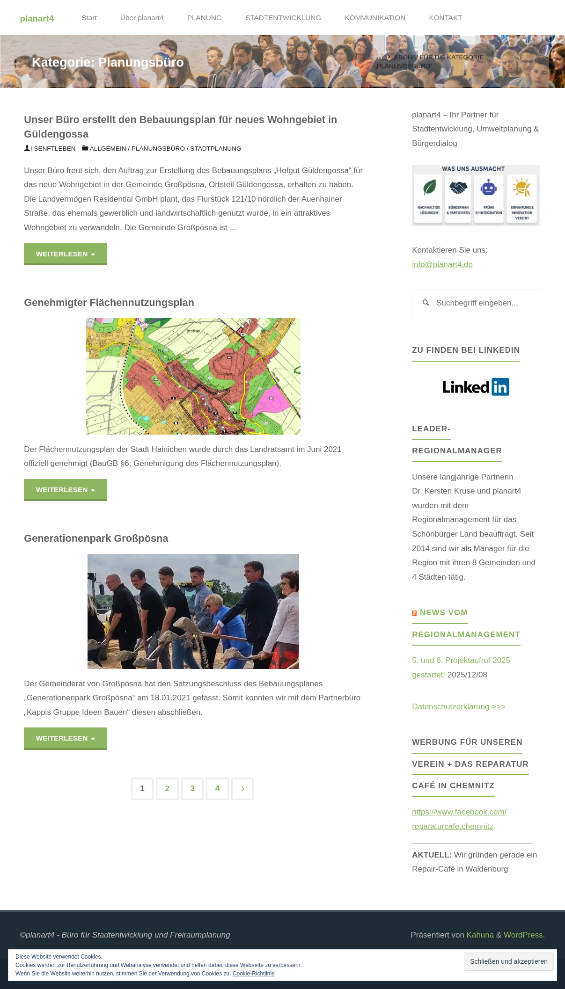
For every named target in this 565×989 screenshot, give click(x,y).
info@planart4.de (442, 264)
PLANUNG (204, 18)
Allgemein (108, 148)
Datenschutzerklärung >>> (459, 706)
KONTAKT (445, 18)
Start (88, 18)
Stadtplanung (215, 148)
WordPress (523, 935)
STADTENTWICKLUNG (283, 18)
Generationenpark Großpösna (96, 539)
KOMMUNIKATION (375, 18)
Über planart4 (142, 18)
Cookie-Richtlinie (254, 973)
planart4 (37, 18)
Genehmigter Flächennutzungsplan (109, 302)
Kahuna (479, 935)
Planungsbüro (158, 148)
